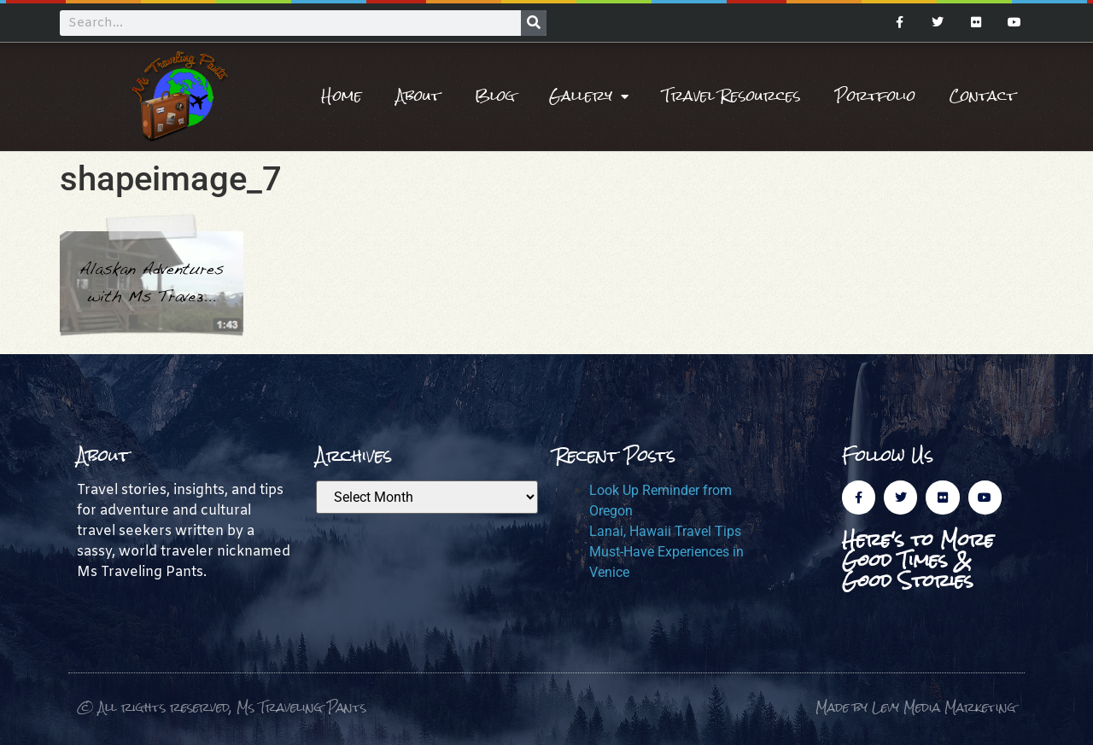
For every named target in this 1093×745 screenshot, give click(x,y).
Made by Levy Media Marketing (915, 707)
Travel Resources (732, 96)
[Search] (533, 23)
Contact (983, 96)
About (418, 96)
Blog (495, 96)
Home (341, 96)
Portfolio (875, 96)
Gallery (588, 96)
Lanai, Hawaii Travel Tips (665, 531)
